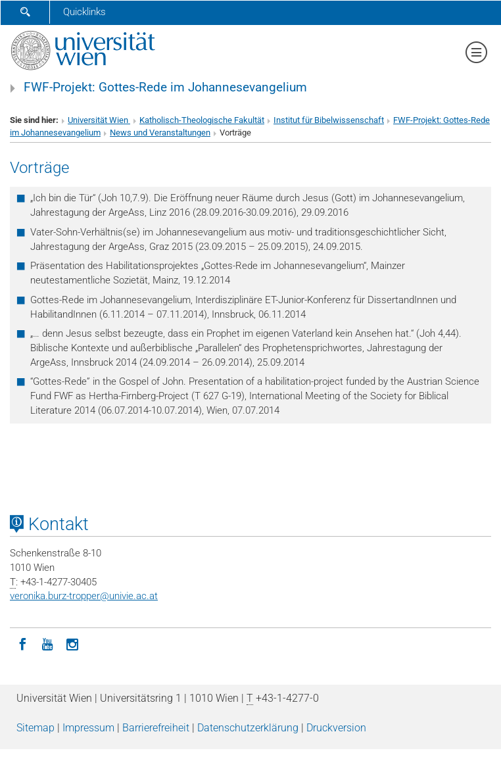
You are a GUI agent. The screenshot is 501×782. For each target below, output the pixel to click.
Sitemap (35, 727)
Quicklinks (84, 12)
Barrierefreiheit (155, 727)
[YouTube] (47, 643)
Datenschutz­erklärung (247, 727)
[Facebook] (22, 643)
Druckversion (336, 727)
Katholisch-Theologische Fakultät (201, 120)
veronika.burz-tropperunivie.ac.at (84, 596)
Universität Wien (99, 120)
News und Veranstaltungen (160, 132)
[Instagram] (72, 643)
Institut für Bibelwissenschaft (329, 120)
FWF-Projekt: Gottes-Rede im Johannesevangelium (165, 87)
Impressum (88, 727)
